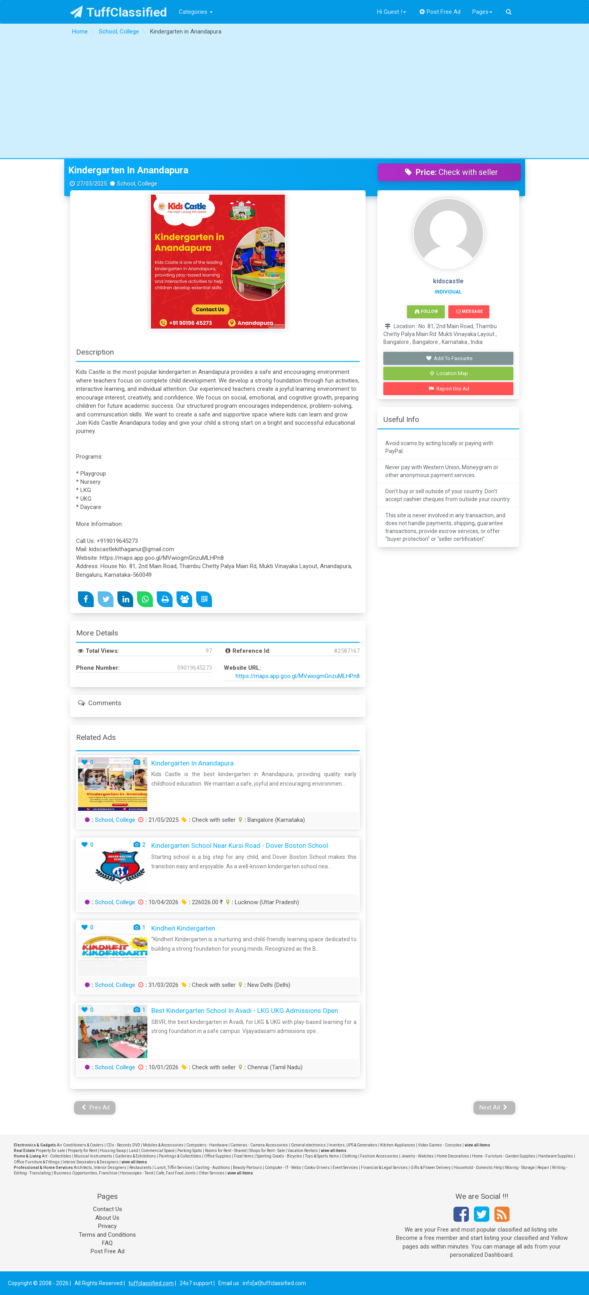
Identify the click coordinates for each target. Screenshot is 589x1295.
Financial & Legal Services (384, 1167)
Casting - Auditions (212, 1167)
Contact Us (107, 1209)
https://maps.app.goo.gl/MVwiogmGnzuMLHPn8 (298, 676)
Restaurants (140, 1167)
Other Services (212, 1173)
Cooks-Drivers (317, 1167)
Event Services (345, 1167)
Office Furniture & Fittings (37, 1162)
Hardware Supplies (555, 1156)
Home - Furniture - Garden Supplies (503, 1156)
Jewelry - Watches (417, 1156)
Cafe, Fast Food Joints (176, 1173)
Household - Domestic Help (477, 1167)
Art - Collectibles (56, 1156)
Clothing (349, 1156)
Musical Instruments (93, 1156)
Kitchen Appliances (397, 1145)
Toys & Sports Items (322, 1156)
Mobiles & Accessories (163, 1145)
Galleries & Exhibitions (135, 1156)
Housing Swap (113, 1150)
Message (469, 311)
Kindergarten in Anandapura (128, 170)
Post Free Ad (440, 11)
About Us (107, 1217)
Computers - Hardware (207, 1145)
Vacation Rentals (303, 1150)
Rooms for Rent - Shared (226, 1150)
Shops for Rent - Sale (267, 1150)
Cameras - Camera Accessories (259, 1145)
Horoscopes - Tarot (136, 1173)
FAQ (107, 1243)
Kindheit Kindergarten (183, 928)
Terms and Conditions (107, 1234)
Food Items (244, 1156)
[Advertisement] (294, 99)
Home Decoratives (453, 1156)
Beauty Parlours (247, 1167)
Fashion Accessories (379, 1156)
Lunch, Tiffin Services (173, 1167)
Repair (543, 1167)
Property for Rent (82, 1150)
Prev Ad (96, 1107)
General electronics (308, 1145)
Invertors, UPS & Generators (353, 1145)
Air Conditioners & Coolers (80, 1145)
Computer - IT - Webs (283, 1167)
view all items (477, 1145)
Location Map (449, 373)
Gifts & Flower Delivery (431, 1167)
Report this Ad (449, 389)
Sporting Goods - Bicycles (279, 1156)
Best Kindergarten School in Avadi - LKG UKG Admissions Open (244, 1010)
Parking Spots (189, 1150)
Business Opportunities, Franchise (85, 1173)
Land (133, 1150)
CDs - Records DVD (123, 1145)
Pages (482, 11)
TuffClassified (118, 12)
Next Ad (493, 1107)
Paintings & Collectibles (180, 1156)
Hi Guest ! (391, 11)
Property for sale (50, 1150)
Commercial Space (158, 1150)
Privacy (107, 1226)
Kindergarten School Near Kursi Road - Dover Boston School (239, 845)
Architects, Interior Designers (100, 1167)
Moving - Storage (520, 1167)
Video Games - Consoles (440, 1145)
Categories (196, 11)
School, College (115, 819)
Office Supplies (217, 1156)
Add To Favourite (448, 358)
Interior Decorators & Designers (91, 1162)
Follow (426, 311)
